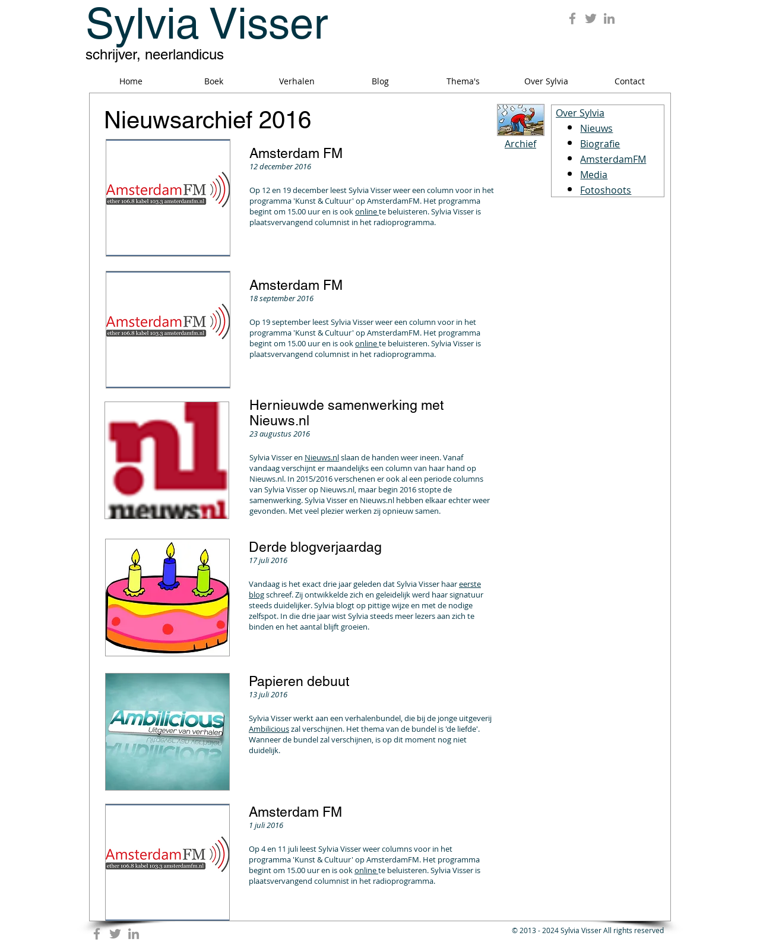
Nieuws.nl (322, 457)
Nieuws (596, 128)
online (367, 211)
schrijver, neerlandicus (155, 54)
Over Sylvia (580, 112)
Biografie (600, 143)
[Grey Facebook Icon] (572, 18)
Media (593, 174)
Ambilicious (269, 728)
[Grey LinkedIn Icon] (609, 18)
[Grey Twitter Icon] (590, 18)
